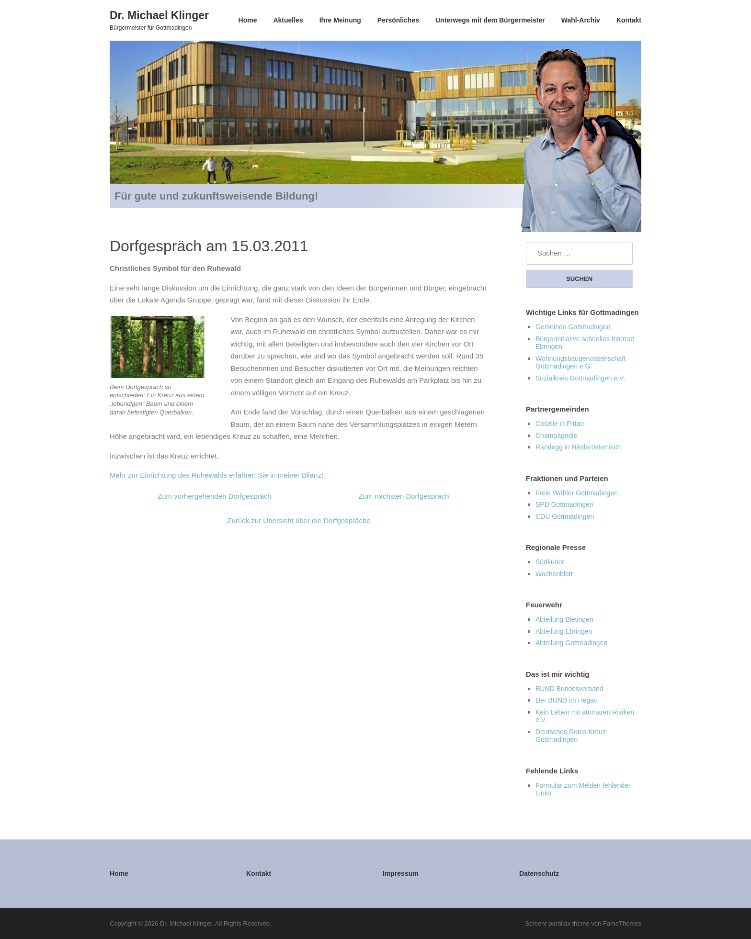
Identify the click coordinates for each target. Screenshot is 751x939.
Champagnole (556, 435)
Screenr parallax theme (557, 923)
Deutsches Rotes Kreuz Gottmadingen (570, 736)
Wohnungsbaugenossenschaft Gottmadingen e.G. (580, 362)
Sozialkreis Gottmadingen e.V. (580, 378)
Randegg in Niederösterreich (578, 447)
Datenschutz (539, 873)
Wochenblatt (554, 574)
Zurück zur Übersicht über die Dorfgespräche (298, 520)
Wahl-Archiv (580, 20)
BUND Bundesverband (569, 689)
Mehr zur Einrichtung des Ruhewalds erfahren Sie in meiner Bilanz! (216, 475)
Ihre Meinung (340, 20)
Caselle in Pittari (559, 423)
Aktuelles (288, 20)
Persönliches (398, 20)
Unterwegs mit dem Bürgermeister (490, 20)
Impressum (401, 873)
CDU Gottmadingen (564, 516)
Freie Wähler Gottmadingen (576, 493)
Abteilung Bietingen (564, 619)
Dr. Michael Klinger (159, 15)
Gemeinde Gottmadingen (572, 327)
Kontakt (628, 20)
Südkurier (549, 562)
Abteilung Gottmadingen (571, 643)
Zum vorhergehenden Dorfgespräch (215, 496)
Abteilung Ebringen (563, 631)
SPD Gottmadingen (564, 504)
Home (248, 20)
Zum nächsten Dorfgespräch (403, 496)
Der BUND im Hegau (566, 700)
